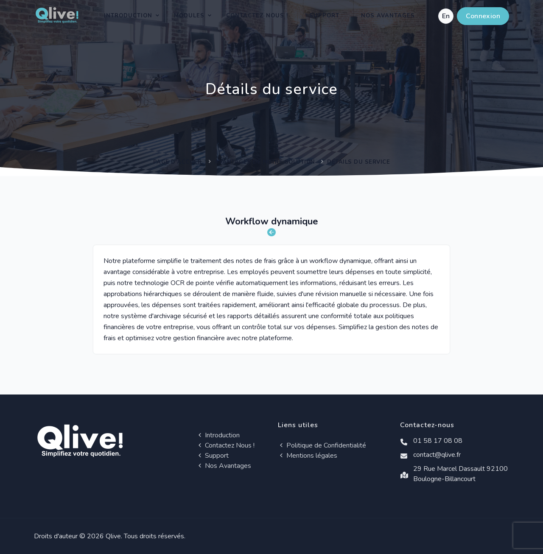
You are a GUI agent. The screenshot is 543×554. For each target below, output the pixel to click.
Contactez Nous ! (257, 16)
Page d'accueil (178, 162)
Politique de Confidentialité (322, 445)
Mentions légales (307, 455)
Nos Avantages (388, 16)
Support (324, 16)
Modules (189, 16)
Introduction (128, 16)
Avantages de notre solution (265, 162)
